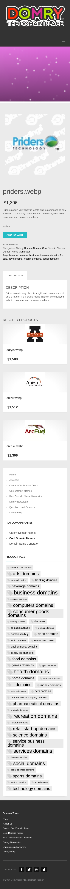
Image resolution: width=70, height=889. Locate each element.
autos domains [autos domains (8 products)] (18, 580)
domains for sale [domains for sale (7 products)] (46, 628)
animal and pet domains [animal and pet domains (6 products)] (21, 567)
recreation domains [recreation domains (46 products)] (35, 716)
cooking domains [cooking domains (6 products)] (17, 621)
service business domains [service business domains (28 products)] (26, 743)
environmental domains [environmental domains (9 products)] (24, 646)
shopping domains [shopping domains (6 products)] (18, 757)
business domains (39, 255)
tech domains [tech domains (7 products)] (41, 782)
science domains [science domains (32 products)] (30, 734)
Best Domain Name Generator (25, 496)
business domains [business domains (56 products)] (36, 593)
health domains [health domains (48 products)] (31, 671)
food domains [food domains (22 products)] (24, 659)
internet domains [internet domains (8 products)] (52, 678)
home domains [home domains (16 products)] (23, 678)
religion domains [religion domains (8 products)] (19, 722)
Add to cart (15, 234)
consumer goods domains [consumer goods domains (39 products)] (28, 613)
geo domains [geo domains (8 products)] (49, 665)
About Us (14, 480)
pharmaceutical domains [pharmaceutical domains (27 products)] (36, 703)
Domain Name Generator (16, 251)
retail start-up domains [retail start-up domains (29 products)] (34, 728)
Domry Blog (15, 512)
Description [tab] (15, 275)
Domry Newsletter (19, 501)
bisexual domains (18, 255)
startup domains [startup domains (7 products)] (18, 782)
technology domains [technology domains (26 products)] (31, 788)
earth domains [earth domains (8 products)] (18, 640)
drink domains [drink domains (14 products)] (48, 634)
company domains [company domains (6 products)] (18, 599)
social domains (51, 258)
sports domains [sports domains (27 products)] (27, 776)
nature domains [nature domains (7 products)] (18, 691)
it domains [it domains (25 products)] (22, 684)
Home (12, 474)
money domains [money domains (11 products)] (51, 685)
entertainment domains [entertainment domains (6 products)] (44, 640)
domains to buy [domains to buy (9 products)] (19, 634)
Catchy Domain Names (28, 248)
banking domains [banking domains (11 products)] (46, 580)
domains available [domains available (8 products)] (20, 627)
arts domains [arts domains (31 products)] (26, 573)
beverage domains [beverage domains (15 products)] (25, 586)
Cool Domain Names (53, 248)
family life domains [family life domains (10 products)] (22, 652)
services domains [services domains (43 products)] (32, 751)
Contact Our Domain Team (23, 485)
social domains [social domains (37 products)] (29, 763)
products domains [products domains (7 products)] (19, 710)
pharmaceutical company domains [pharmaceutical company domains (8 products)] (29, 697)
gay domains (15, 258)
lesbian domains (32, 258)
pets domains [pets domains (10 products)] (43, 691)
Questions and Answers (22, 507)
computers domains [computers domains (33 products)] (33, 605)
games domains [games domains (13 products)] (23, 665)
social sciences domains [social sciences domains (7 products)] (22, 769)
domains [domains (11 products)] (40, 621)
